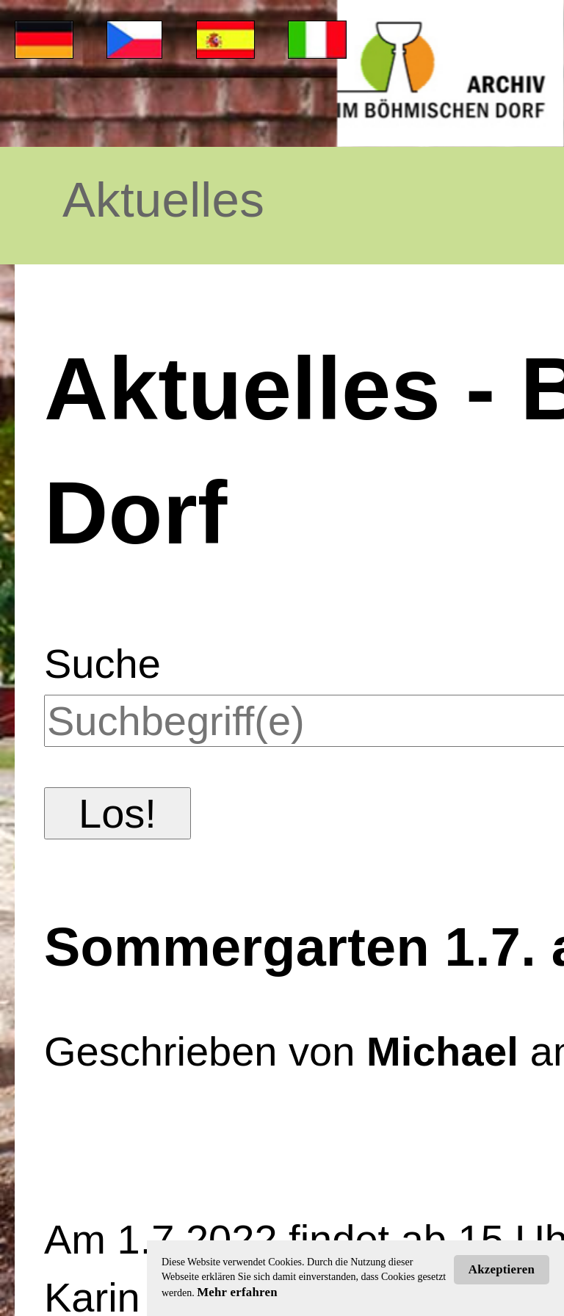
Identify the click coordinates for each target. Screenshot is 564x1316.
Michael (442, 1051)
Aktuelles (163, 199)
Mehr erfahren (237, 1292)
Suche (102, 663)
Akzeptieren (502, 1269)
